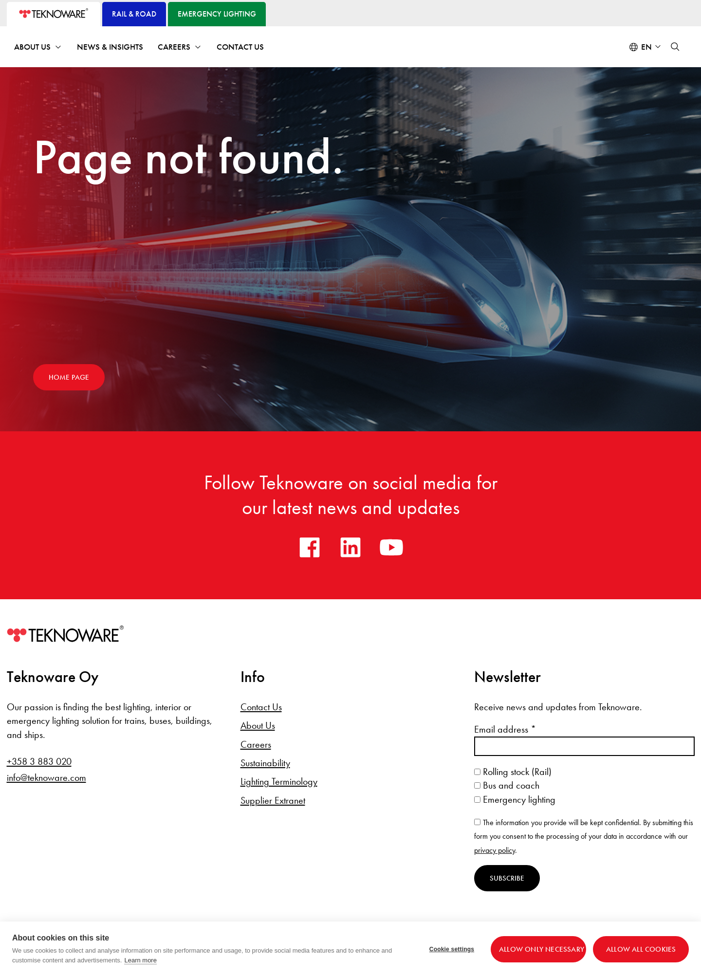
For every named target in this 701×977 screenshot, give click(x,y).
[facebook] (309, 547)
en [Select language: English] (646, 47)
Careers (174, 47)
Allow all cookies (641, 949)
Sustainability (265, 763)
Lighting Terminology (278, 781)
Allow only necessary (541, 949)
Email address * (505, 729)
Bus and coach (506, 785)
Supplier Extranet (272, 800)
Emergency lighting (514, 799)
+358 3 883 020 (39, 761)
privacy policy (494, 850)
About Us (32, 47)
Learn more (140, 960)
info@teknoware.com (46, 777)
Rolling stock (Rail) (513, 771)
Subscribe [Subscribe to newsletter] (507, 878)
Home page (69, 377)
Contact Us (240, 47)
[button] (675, 47)
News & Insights (110, 47)
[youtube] (391, 547)
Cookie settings (451, 949)
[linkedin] (350, 547)
